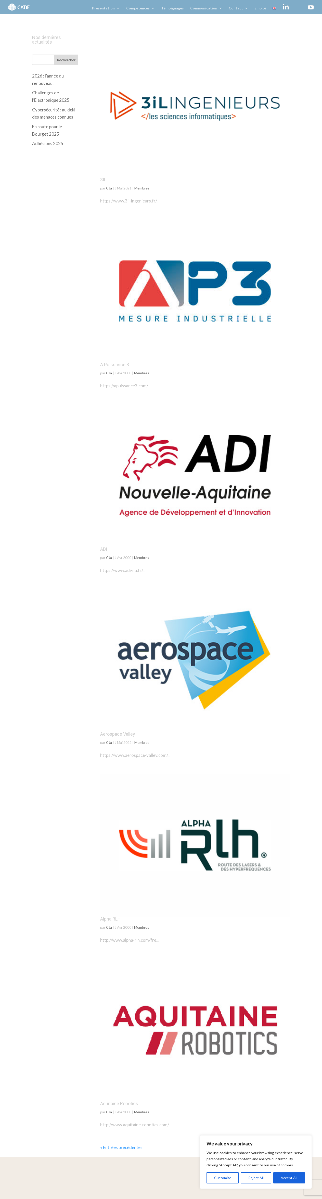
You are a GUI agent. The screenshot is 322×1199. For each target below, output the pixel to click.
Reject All (256, 1178)
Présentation (103, 8)
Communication (203, 8)
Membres (141, 188)
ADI (103, 549)
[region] (256, 1162)
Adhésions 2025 (47, 143)
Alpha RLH (110, 919)
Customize (222, 1178)
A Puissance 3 (114, 364)
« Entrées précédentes (121, 1147)
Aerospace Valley (117, 734)
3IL (103, 179)
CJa (109, 188)
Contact (236, 8)
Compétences (138, 8)
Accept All (289, 1178)
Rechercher (66, 60)
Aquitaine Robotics (119, 1103)
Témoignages (172, 8)
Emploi (260, 8)
